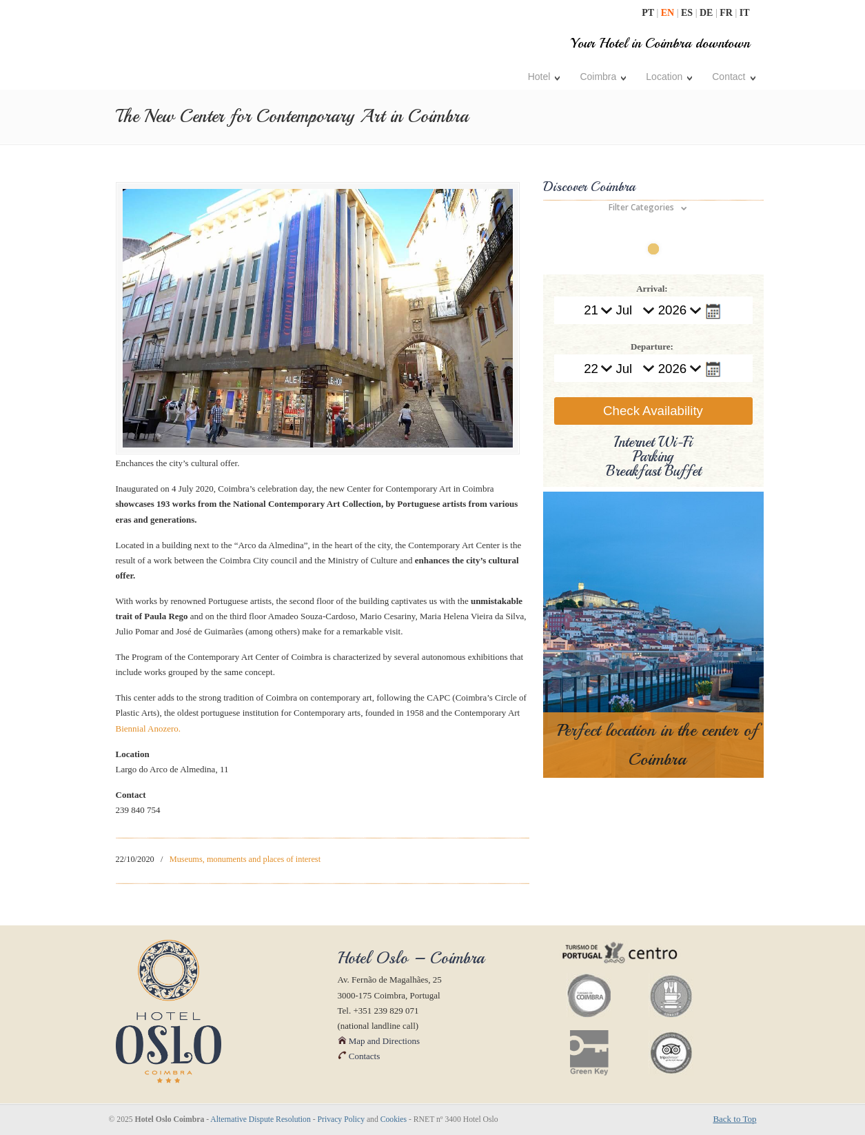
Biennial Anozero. (148, 728)
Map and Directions (379, 1041)
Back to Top (734, 1119)
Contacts (359, 1056)
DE (707, 13)
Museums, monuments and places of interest (245, 859)
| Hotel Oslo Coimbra (222, 46)
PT (649, 13)
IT (745, 13)
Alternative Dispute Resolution (260, 1119)
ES (688, 13)
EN (669, 13)
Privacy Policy (341, 1119)
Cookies (393, 1119)
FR (727, 13)
